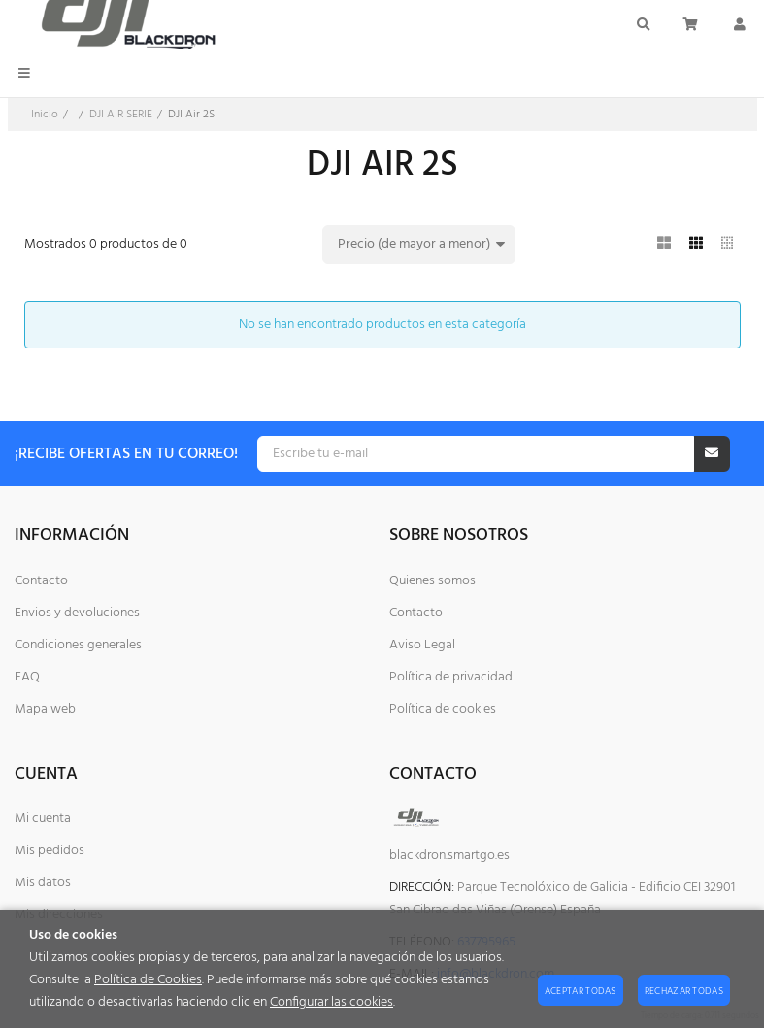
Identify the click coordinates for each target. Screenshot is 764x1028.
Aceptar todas (580, 991)
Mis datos (43, 883)
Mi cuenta (43, 819)
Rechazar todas (684, 991)
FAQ (27, 677)
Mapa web (45, 709)
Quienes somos (432, 581)
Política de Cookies (148, 980)
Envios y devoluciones (77, 613)
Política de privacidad (451, 677)
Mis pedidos (49, 851)
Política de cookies (442, 709)
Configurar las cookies (331, 1002)
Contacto (41, 581)
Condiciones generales (78, 645)
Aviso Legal (422, 645)
